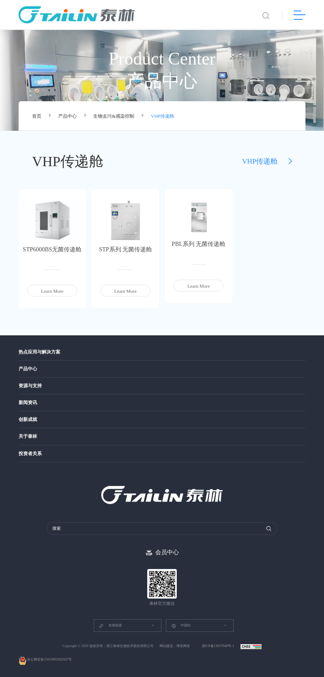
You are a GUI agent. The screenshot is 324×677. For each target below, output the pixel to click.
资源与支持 (30, 385)
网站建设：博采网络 (174, 646)
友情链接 (110, 625)
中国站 (181, 625)
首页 (36, 116)
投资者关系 (30, 453)
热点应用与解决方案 (39, 352)
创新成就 (28, 419)
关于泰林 (28, 436)
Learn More (52, 291)
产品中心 (67, 116)
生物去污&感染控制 (113, 116)
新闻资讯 (28, 402)
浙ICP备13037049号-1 (218, 646)
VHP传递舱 (162, 116)
